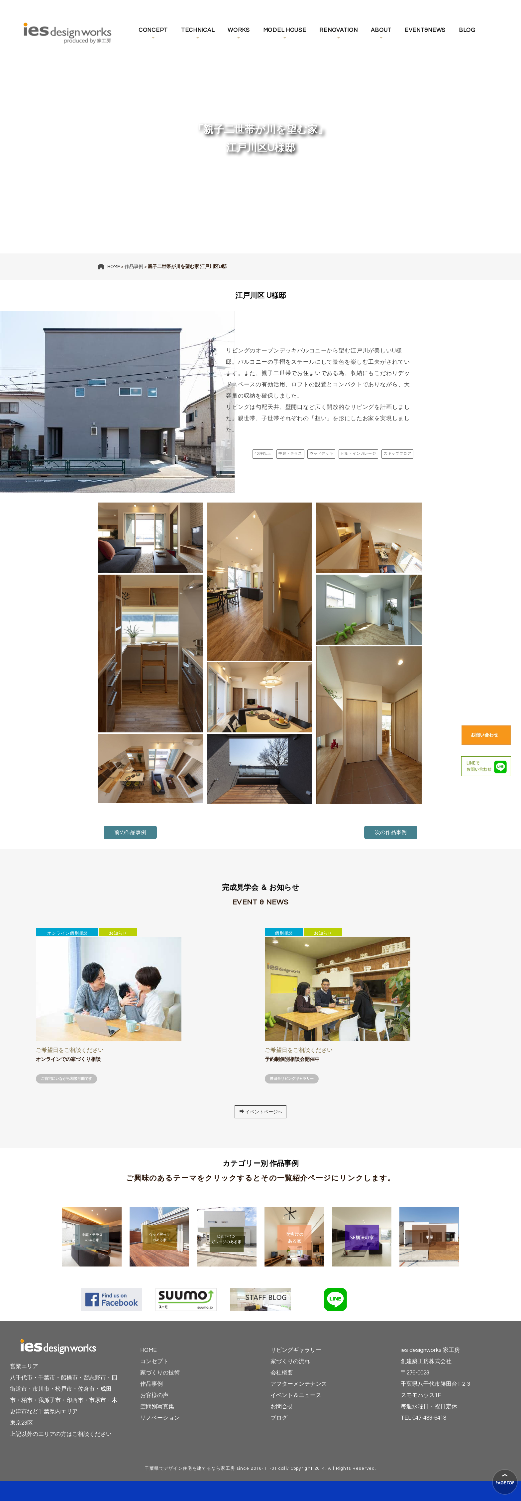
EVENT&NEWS (425, 30)
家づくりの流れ (290, 1362)
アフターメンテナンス (298, 1384)
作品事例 (134, 266)
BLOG (467, 30)
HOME (113, 266)
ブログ (278, 1418)
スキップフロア (396, 453)
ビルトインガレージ (354, 453)
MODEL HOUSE (284, 30)
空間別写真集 (157, 1407)
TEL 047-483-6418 (423, 1418)
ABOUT (381, 30)
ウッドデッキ (314, 453)
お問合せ (281, 1407)
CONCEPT (153, 30)
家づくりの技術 (160, 1373)
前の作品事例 (130, 832)
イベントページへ (261, 1112)
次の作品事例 (391, 832)
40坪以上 (251, 453)
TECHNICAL (197, 30)
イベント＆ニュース (295, 1396)
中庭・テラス (280, 453)
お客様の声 (154, 1396)
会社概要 (281, 1373)
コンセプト (154, 1362)
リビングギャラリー (295, 1351)
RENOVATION (338, 30)
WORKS (239, 30)
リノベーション (160, 1418)
